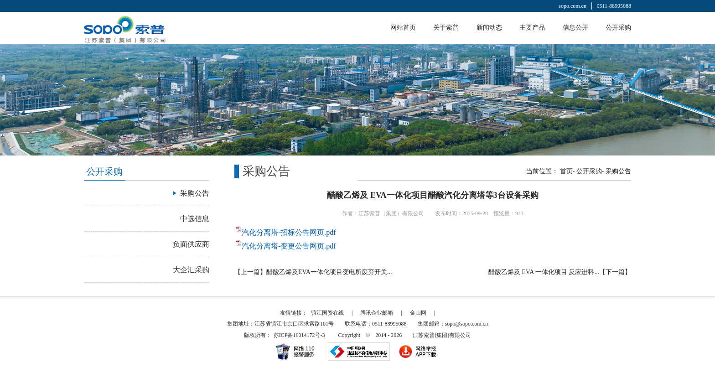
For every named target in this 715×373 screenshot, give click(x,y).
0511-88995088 (613, 6)
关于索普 (446, 27)
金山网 (418, 313)
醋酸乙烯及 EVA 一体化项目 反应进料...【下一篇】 (559, 272)
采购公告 (618, 171)
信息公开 (575, 27)
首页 (566, 171)
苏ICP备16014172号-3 (299, 335)
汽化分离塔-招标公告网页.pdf (289, 232)
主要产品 (532, 27)
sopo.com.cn (572, 6)
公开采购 (618, 27)
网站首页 (403, 27)
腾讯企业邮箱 (376, 313)
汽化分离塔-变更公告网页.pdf (289, 246)
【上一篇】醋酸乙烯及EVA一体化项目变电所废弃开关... (313, 272)
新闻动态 (489, 27)
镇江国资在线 (327, 313)
